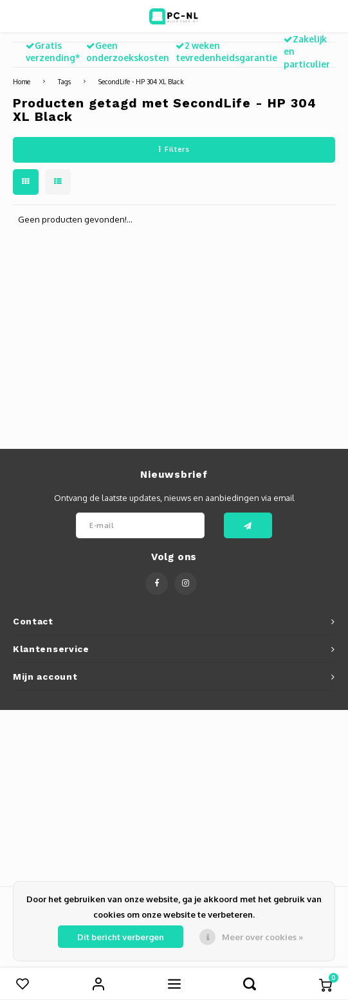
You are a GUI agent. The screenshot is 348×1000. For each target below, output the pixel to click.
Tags (64, 81)
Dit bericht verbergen (120, 937)
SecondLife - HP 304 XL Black (141, 81)
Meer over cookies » (262, 937)
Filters (174, 149)
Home (21, 81)
